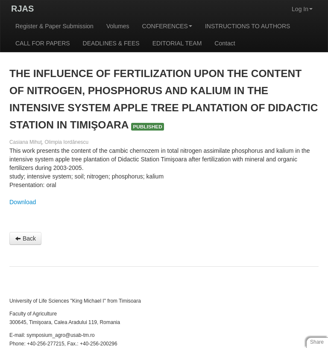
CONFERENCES (167, 26)
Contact (224, 43)
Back (25, 238)
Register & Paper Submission (54, 26)
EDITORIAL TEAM (177, 43)
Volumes (117, 26)
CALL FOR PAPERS (42, 43)
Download (22, 202)
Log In (302, 9)
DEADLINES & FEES (111, 43)
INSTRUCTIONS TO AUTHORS (247, 26)
